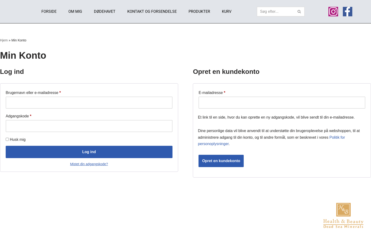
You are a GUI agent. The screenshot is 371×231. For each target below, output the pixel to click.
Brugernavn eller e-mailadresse (33, 92)
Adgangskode (18, 115)
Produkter (199, 11)
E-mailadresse (212, 92)
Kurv (226, 11)
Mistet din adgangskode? (89, 164)
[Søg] (275, 12)
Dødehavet (104, 11)
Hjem (4, 40)
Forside (49, 11)
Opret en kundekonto (221, 161)
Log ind (89, 152)
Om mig (75, 11)
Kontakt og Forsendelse (152, 11)
